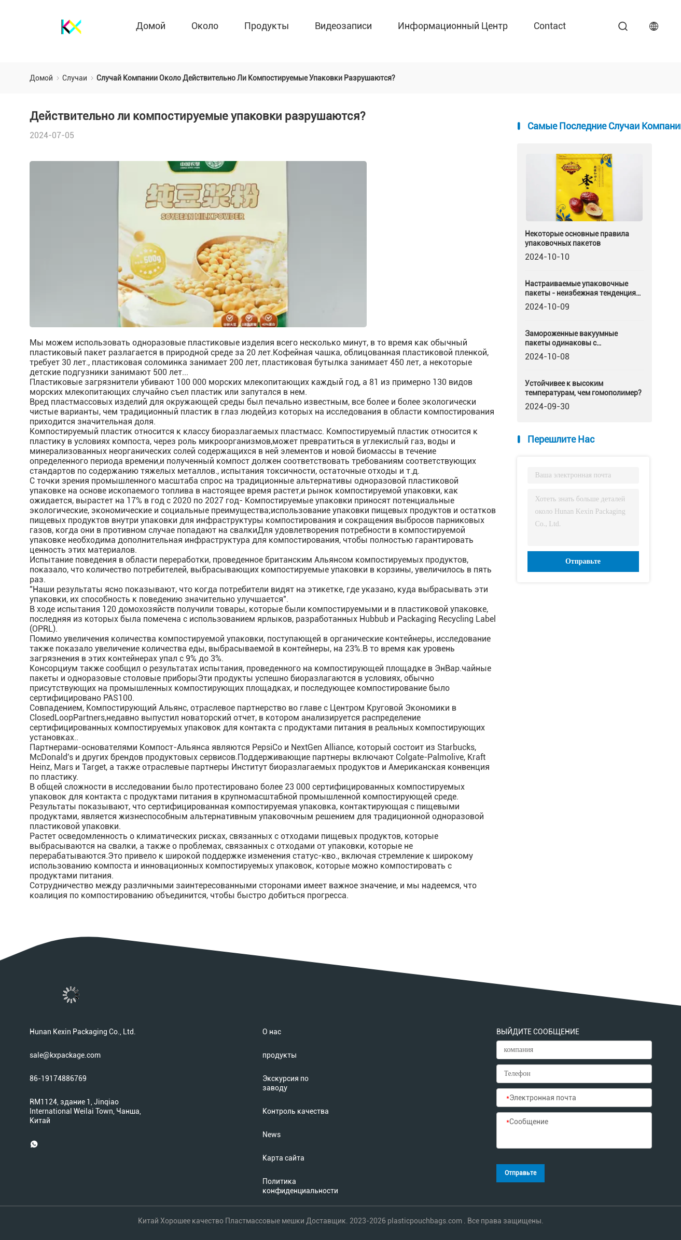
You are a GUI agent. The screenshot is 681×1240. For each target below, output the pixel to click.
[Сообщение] (574, 1131)
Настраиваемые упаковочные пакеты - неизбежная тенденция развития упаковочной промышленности (580, 288)
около (204, 25)
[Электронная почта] (574, 1098)
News (271, 1134)
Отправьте (583, 561)
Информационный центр (453, 25)
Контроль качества (295, 1111)
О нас (271, 1032)
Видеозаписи (343, 25)
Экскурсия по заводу (285, 1083)
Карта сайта (283, 1158)
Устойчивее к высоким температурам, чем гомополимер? (583, 388)
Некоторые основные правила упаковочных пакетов (577, 238)
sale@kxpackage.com (65, 1055)
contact (550, 25)
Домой (150, 25)
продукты (266, 25)
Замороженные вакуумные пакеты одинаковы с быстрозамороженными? (571, 338)
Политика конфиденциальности (296, 1186)
